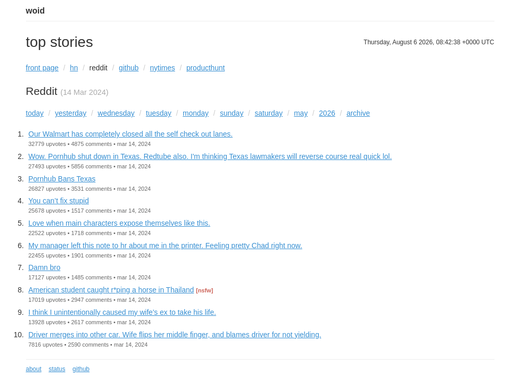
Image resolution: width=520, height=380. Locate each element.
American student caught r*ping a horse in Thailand (111, 290)
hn (74, 68)
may (301, 113)
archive (358, 113)
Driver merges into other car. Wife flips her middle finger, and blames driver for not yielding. (175, 334)
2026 (327, 113)
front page (42, 68)
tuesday (158, 113)
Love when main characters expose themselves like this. (119, 223)
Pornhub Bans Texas (62, 179)
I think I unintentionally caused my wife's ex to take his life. (123, 312)
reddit (98, 68)
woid (35, 10)
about (34, 369)
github (128, 68)
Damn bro (44, 267)
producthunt (205, 68)
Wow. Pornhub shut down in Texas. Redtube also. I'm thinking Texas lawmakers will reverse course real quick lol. (210, 156)
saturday (269, 113)
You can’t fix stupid (59, 201)
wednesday (116, 113)
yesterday (70, 113)
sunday (232, 113)
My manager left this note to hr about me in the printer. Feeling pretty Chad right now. (165, 245)
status (56, 369)
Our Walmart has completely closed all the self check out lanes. (131, 134)
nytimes (162, 68)
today (35, 113)
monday (196, 113)
